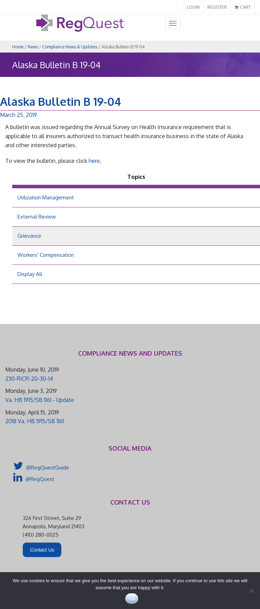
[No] (251, 590)
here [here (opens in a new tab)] (93, 160)
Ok (132, 598)
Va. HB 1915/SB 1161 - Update (39, 399)
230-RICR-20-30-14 (29, 378)
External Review (36, 216)
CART (243, 7)
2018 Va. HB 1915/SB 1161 (34, 421)
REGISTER (217, 7)
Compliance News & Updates (69, 46)
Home (17, 46)
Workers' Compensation (45, 255)
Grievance (29, 235)
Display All (29, 274)
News (33, 46)
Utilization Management (45, 197)
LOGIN (193, 7)
